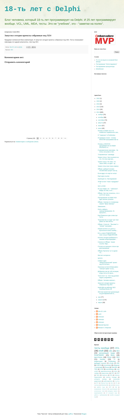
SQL (112, 383)
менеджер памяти (112, 391)
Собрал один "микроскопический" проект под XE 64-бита (107, 262)
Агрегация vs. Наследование (107, 179)
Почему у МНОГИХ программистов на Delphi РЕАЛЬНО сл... (107, 145)
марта (100, 302)
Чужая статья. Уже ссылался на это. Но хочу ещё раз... (108, 158)
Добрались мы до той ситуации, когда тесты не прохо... (108, 272)
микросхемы (105, 373)
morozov (117, 385)
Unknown (101, 317)
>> (65, 138)
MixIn (113, 355)
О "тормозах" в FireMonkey (106, 135)
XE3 (117, 351)
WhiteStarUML (104, 385)
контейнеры (110, 369)
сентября (101, 120)
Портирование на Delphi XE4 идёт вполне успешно (107, 198)
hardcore (104, 375)
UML (110, 351)
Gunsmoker (107, 365)
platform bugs (101, 387)
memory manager (111, 377)
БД (116, 387)
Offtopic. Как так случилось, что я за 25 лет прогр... (108, 194)
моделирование (98, 393)
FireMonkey (112, 361)
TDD (95, 369)
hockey (102, 359)
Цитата (100, 258)
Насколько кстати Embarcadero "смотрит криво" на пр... (108, 267)
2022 (98, 98)
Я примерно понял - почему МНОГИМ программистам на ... (108, 139)
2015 (98, 106)
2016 (98, 104)
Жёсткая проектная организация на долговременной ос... (108, 292)
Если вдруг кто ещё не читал (107, 173)
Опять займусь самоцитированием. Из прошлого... (106, 211)
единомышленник (106, 371)
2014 (98, 109)
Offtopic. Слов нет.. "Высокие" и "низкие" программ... (108, 225)
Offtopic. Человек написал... (107, 280)
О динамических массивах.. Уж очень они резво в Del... (108, 151)
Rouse (107, 367)
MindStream (100, 69)
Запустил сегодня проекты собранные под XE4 (106, 284)
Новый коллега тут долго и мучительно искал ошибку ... (108, 229)
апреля (100, 300)
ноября (100, 114)
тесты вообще (101, 348)
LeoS (99, 314)
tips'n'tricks (98, 357)
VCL (117, 348)
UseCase (96, 385)
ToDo (97, 375)
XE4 (12, 50)
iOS (111, 375)
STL (116, 383)
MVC (112, 373)
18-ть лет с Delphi (43, 9)
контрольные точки (99, 391)
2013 (98, 112)
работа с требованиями (100, 395)
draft (101, 350)
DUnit (109, 357)
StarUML (114, 367)
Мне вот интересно (104, 255)
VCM (101, 369)
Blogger (84, 414)
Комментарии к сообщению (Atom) (27, 141)
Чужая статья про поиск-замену (108, 166)
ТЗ (114, 359)
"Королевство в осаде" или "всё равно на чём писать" (108, 220)
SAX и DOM (101, 186)
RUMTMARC (99, 355)
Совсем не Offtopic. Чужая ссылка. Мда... (106, 243)
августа (100, 123)
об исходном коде (111, 393)
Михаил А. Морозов (104, 327)
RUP (118, 373)
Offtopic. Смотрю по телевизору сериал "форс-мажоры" (108, 203)
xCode (111, 363)
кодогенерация (113, 389)
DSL (118, 363)
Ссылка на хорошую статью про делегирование (108, 247)
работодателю (108, 381)
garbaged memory (100, 363)
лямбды (96, 373)
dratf (112, 385)
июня (100, 128)
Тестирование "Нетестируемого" (106, 64)
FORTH (98, 365)
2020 (98, 101)
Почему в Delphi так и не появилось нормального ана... (108, 131)
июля (100, 125)
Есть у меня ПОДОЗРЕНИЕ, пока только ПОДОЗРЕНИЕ (107, 234)
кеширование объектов (100, 389)
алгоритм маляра (100, 379)
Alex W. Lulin (102, 311)
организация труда (107, 353)
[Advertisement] (46, 122)
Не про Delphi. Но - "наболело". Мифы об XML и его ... (108, 189)
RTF (97, 383)
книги (115, 371)
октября (101, 117)
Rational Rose (104, 383)
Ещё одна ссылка (103, 176)
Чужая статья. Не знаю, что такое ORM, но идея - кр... (107, 162)
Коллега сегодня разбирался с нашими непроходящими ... (108, 238)
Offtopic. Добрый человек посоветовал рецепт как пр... (108, 169)
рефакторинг (98, 361)
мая (99, 297)
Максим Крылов (103, 325)
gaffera (71, 414)
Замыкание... (102, 206)
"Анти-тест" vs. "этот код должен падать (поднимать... (108, 276)
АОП (110, 387)
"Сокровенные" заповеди (106, 154)
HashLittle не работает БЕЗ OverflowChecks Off (106, 288)
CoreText (117, 381)
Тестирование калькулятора (105, 66)
